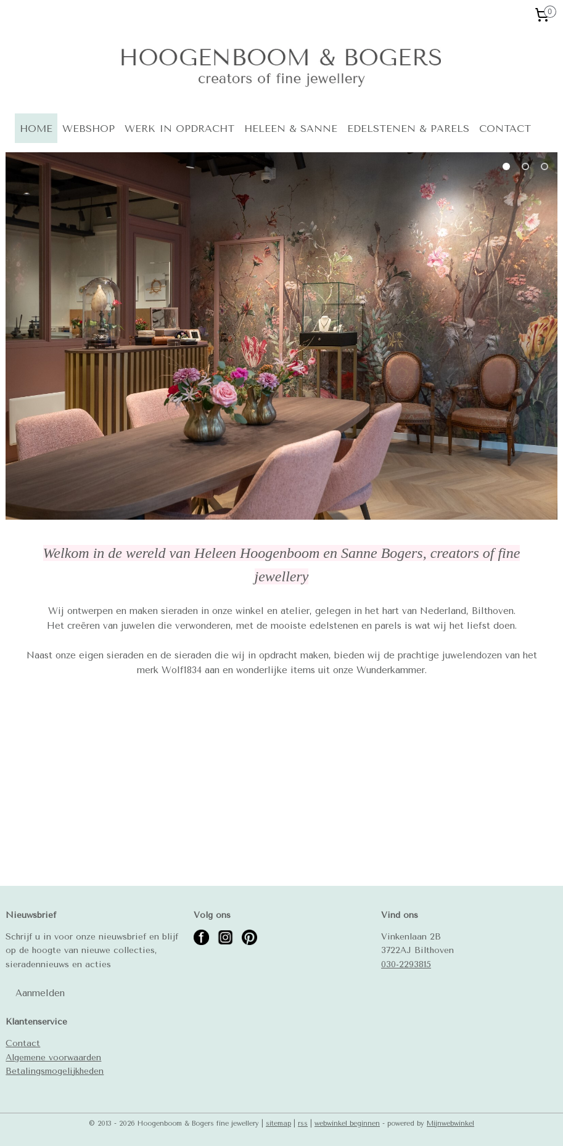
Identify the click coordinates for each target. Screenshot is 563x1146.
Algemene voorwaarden (53, 1057)
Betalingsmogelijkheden (55, 1071)
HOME (36, 128)
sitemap (278, 1123)
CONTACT (505, 128)
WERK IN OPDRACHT (179, 128)
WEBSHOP (88, 128)
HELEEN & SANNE (290, 128)
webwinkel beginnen (347, 1123)
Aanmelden (40, 993)
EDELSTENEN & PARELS (408, 128)
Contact (23, 1043)
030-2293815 (406, 964)
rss (303, 1123)
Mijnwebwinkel (450, 1123)
